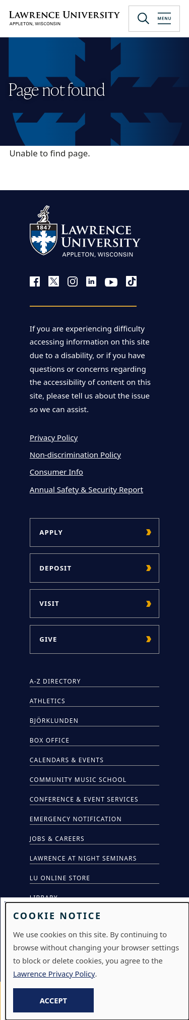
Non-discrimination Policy (75, 454)
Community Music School (78, 779)
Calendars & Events (67, 760)
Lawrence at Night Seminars (83, 858)
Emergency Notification (76, 819)
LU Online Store (60, 878)
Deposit (55, 568)
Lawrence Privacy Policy (54, 974)
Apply (51, 532)
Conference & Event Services (84, 799)
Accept (53, 1000)
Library (44, 897)
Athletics (48, 701)
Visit (49, 603)
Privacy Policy (54, 437)
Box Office (50, 740)
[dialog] (97, 961)
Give (48, 639)
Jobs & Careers (57, 838)
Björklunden (54, 720)
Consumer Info (56, 472)
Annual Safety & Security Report (86, 489)
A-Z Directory (55, 681)
